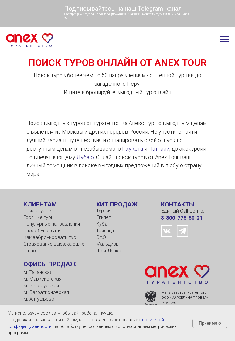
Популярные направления (51, 224)
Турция (103, 210)
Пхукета (132, 148)
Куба (101, 224)
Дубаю (85, 157)
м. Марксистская (42, 279)
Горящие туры (38, 217)
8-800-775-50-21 (182, 218)
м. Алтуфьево (39, 299)
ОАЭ (101, 237)
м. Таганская (38, 272)
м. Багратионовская (46, 292)
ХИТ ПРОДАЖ (117, 204)
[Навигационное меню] (224, 39)
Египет (103, 217)
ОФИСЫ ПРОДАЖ (50, 264)
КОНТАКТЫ (177, 204)
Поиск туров (37, 210)
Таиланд (105, 231)
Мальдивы (107, 244)
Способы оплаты (42, 231)
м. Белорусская (41, 285)
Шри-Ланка (108, 251)
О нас (29, 251)
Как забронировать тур (49, 237)
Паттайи (158, 148)
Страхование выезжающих (53, 244)
